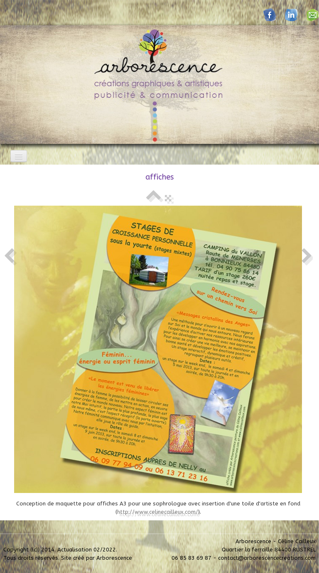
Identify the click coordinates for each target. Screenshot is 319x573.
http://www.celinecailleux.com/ (157, 512)
